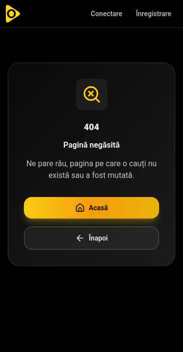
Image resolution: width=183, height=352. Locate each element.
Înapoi (91, 238)
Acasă (91, 208)
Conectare (106, 14)
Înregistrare (153, 14)
